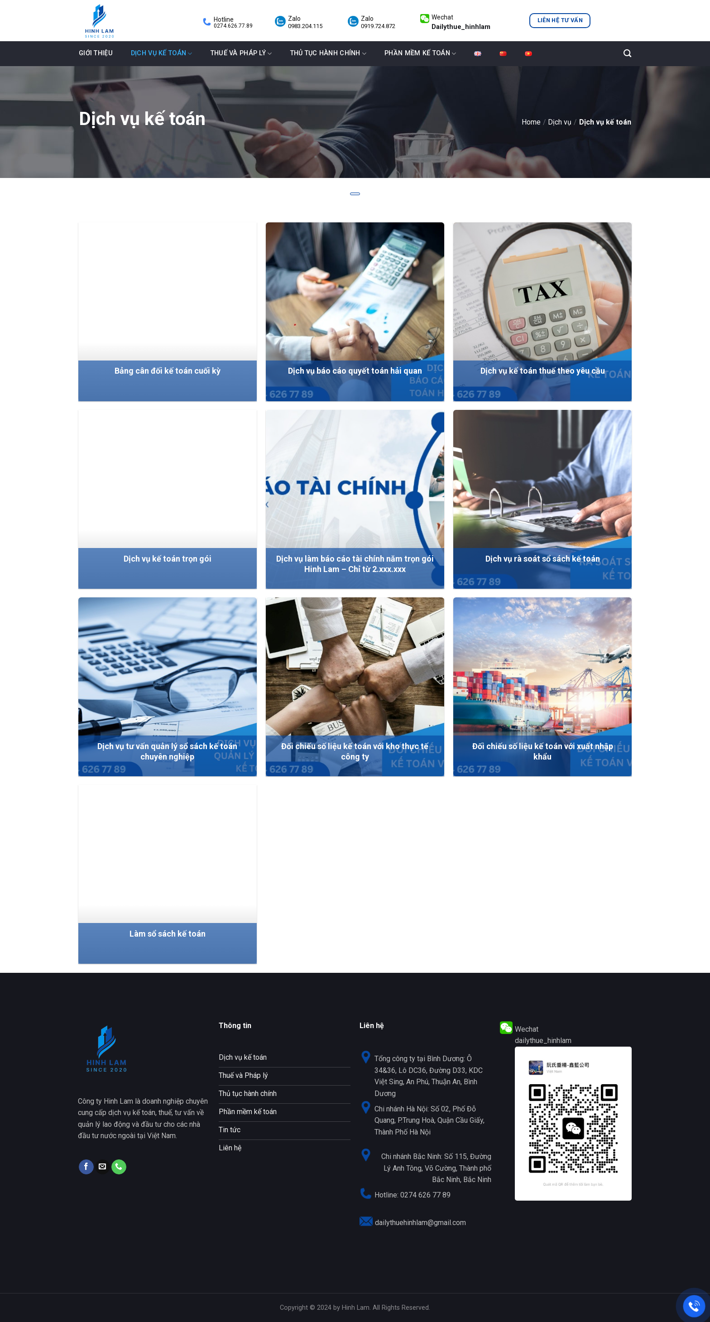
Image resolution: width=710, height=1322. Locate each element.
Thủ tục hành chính (328, 53)
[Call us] (118, 1167)
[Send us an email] (102, 1167)
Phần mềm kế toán (420, 53)
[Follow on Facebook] (86, 1167)
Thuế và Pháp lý (241, 53)
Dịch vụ (559, 122)
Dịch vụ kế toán (161, 53)
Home (531, 122)
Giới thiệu (96, 53)
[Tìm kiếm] (627, 53)
